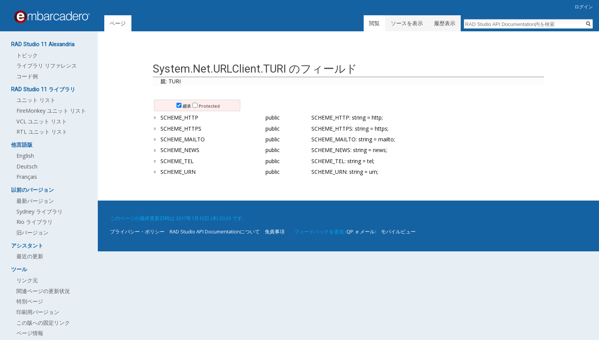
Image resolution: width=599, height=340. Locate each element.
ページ (118, 23)
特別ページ (29, 301)
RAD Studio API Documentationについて (215, 231)
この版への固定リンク (43, 322)
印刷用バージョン (37, 312)
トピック (27, 55)
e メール (365, 231)
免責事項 (275, 231)
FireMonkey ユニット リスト (51, 110)
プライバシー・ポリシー (137, 231)
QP (349, 231)
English (25, 155)
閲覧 (374, 23)
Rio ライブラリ (34, 221)
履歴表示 (444, 23)
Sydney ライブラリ (39, 211)
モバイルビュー (398, 231)
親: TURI (170, 81)
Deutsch (26, 166)
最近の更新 (29, 256)
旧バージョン (32, 232)
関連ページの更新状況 (43, 291)
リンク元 (27, 280)
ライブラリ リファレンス (46, 65)
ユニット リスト (35, 100)
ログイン (584, 6)
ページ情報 (29, 333)
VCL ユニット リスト (41, 121)
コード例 (27, 76)
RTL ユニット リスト (41, 131)
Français (26, 176)
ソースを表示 (407, 23)
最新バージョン (35, 200)
